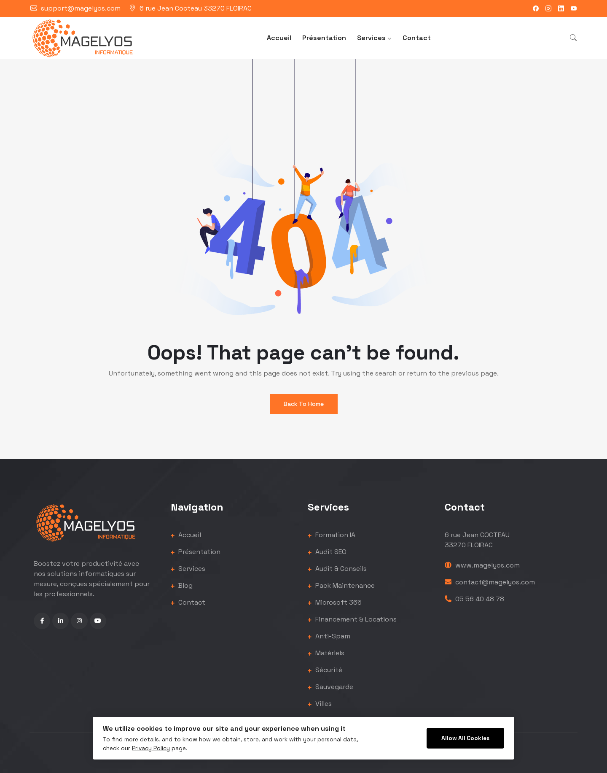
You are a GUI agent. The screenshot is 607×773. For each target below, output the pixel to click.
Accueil (279, 37)
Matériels (326, 653)
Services (371, 37)
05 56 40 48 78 (474, 599)
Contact (417, 37)
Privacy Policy (151, 748)
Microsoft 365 (335, 602)
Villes (320, 703)
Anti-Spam (329, 636)
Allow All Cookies (465, 738)
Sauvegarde (330, 686)
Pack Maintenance (341, 585)
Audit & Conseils (337, 568)
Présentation (324, 37)
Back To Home (304, 404)
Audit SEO (327, 551)
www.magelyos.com (482, 565)
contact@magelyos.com (490, 582)
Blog (182, 585)
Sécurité (325, 669)
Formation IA (331, 534)
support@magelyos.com (81, 8)
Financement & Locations (352, 619)
